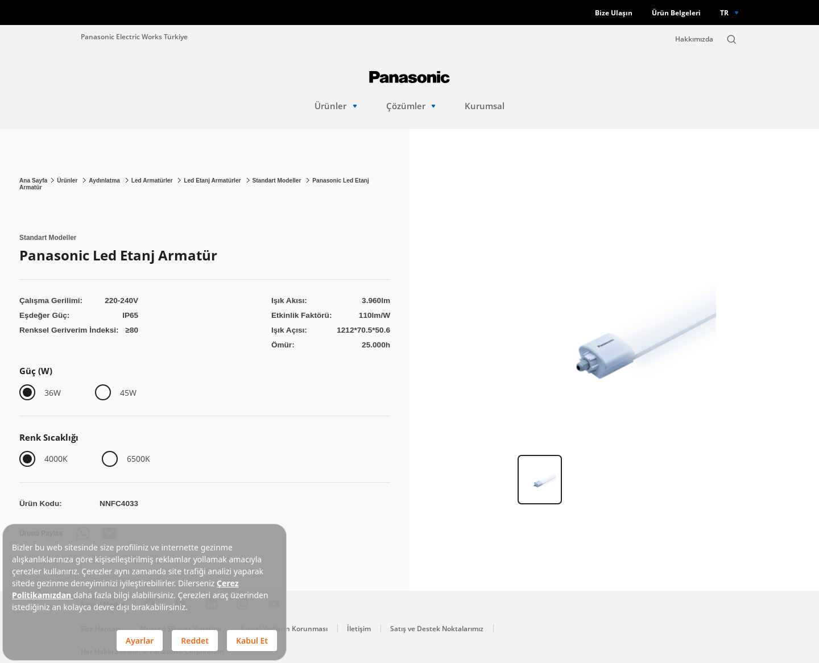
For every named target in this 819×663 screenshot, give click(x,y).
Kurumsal (484, 106)
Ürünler (336, 106)
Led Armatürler (152, 180)
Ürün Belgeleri (676, 13)
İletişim (359, 628)
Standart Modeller (277, 180)
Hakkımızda (694, 39)
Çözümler (411, 106)
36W (52, 392)
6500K (138, 458)
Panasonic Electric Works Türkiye (134, 36)
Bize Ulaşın (613, 13)
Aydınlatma (105, 180)
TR (724, 12)
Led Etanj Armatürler (213, 180)
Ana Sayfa (33, 180)
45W (128, 392)
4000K (56, 458)
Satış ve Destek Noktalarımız (436, 628)
